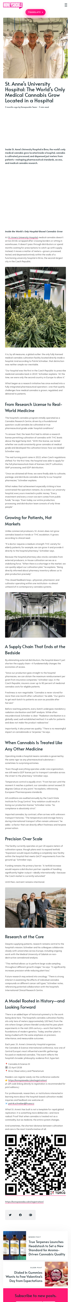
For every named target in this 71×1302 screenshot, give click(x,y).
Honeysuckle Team (29, 107)
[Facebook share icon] (20, 1215)
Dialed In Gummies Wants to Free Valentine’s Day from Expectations (24, 1276)
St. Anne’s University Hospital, (23, 237)
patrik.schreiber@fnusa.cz (21, 1103)
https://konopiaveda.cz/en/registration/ (27, 1080)
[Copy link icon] (30, 1215)
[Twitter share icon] (10, 1215)
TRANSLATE (35, 12)
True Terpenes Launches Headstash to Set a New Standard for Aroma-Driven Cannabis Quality (47, 1247)
